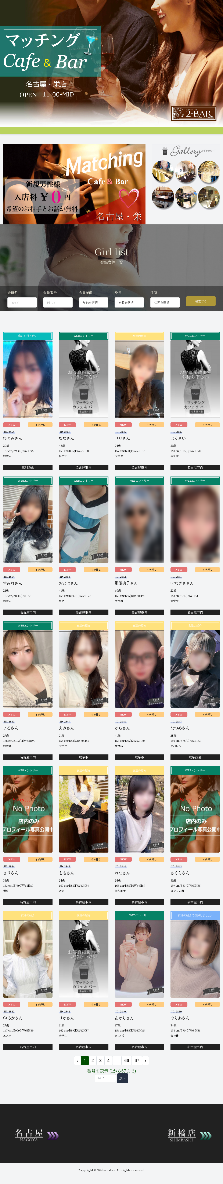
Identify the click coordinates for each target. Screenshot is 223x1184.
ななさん (66, 453)
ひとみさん (12, 453)
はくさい (178, 453)
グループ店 (63, 133)
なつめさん (180, 742)
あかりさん (124, 1032)
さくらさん (180, 887)
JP (41, 140)
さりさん (10, 887)
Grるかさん (13, 1032)
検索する (201, 315)
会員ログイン (26, 140)
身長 (118, 307)
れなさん (122, 887)
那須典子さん (126, 597)
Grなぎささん (182, 597)
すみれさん (12, 597)
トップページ (11, 133)
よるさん (10, 742)
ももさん (66, 887)
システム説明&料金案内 (38, 133)
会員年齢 (86, 307)
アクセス (130, 133)
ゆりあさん (180, 1032)
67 (136, 1075)
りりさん (122, 453)
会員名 (12, 307)
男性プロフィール (110, 133)
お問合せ (8, 140)
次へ (122, 1092)
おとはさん (68, 597)
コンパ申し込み (195, 133)
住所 (153, 307)
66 (126, 1075)
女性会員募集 (165, 133)
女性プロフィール (85, 133)
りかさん (66, 1032)
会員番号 (50, 307)
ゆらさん (122, 742)
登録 (211, 133)
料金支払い (146, 133)
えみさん (66, 742)
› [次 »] (145, 1075)
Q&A (180, 133)
